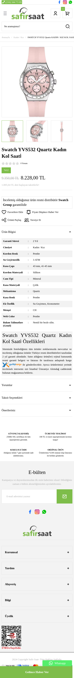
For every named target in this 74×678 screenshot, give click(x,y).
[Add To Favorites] (12, 212)
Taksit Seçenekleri (12, 397)
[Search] (37, 26)
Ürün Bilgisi (9, 231)
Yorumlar (7, 385)
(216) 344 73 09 (12, 2)
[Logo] (27, 13)
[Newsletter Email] (37, 496)
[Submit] (64, 496)
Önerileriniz (8, 410)
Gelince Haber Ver (37, 672)
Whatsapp (57, 663)
